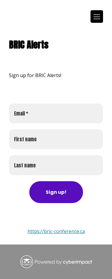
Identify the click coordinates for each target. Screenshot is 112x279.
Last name (25, 165)
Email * (21, 113)
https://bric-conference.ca (56, 231)
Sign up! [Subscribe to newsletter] (56, 192)
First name (25, 139)
